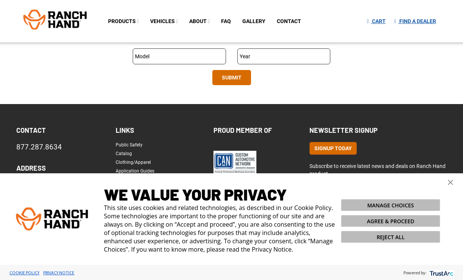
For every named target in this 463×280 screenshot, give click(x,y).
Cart (376, 21)
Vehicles (164, 21)
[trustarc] (441, 272)
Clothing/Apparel (133, 162)
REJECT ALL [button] (391, 237)
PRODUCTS (123, 21)
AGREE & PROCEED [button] (390, 221)
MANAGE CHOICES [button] (390, 205)
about (199, 21)
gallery (253, 21)
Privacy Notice (58, 272)
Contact (31, 130)
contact (289, 21)
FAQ (226, 21)
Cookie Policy (24, 272)
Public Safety (129, 145)
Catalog (124, 153)
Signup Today (333, 148)
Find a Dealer (415, 21)
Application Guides (135, 171)
